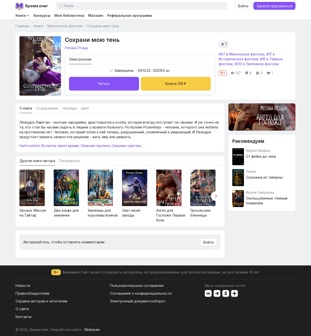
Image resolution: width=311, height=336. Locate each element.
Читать (104, 84)
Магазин (95, 15)
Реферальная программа (129, 15)
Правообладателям (32, 293)
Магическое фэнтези (65, 26)
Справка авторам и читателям (41, 301)
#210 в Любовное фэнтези (256, 64)
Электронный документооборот (138, 301)
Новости (23, 285)
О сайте (22, 309)
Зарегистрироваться (274, 6)
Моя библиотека (69, 15)
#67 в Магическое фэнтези (241, 54)
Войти (243, 6)
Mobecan (92, 329)
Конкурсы (42, 15)
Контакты (24, 317)
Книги (38, 26)
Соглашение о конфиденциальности (141, 293)
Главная (22, 26)
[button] (216, 196)
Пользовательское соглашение (137, 285)
